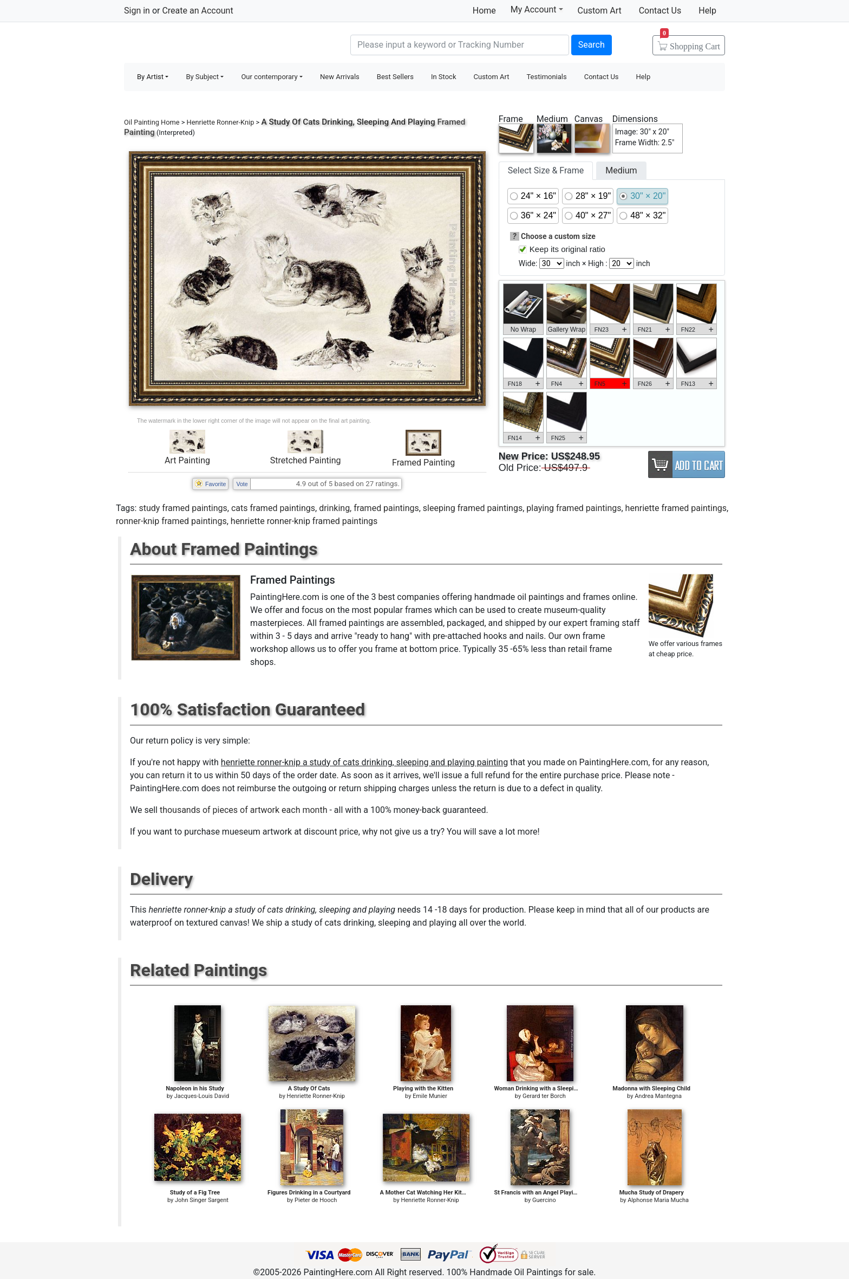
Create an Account (197, 10)
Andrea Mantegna (658, 1096)
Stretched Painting (305, 460)
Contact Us (660, 10)
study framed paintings (183, 508)
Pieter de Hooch (316, 1200)
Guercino (544, 1200)
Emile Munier (430, 1096)
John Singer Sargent (201, 1200)
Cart (690, 42)
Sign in (137, 10)
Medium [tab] (621, 170)
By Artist (150, 77)
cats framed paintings (273, 508)
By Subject (202, 77)
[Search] (459, 45)
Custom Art (600, 10)
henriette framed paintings (676, 508)
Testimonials (546, 77)
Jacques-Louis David (201, 1096)
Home (484, 10)
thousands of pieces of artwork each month (244, 810)
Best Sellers (395, 77)
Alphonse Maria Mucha (658, 1200)
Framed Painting (423, 462)
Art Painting (187, 460)
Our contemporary (269, 77)
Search (591, 45)
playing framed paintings (573, 508)
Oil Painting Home (152, 122)
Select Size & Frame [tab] (546, 170)
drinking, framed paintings (369, 508)
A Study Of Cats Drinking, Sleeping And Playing (348, 122)
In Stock (443, 77)
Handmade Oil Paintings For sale (205, 43)
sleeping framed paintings (473, 508)
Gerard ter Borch (544, 1096)
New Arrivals (340, 77)
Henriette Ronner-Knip (220, 122)
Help (707, 10)
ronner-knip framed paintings (171, 521)
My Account (537, 9)
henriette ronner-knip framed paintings (304, 521)
